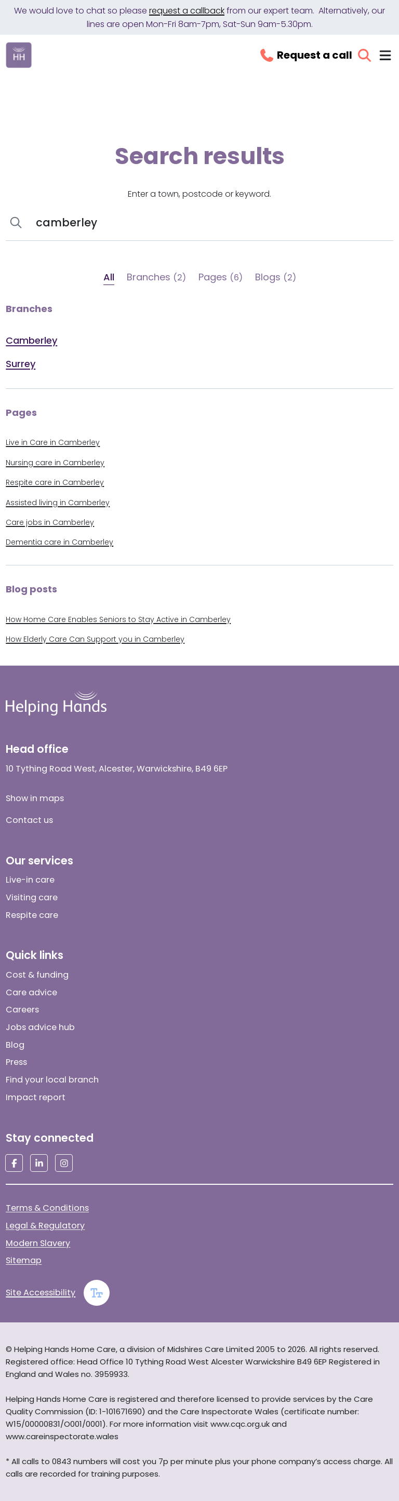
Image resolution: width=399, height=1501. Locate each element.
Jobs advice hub (40, 1027)
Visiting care (32, 897)
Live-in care (30, 880)
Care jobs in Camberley (50, 522)
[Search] (209, 223)
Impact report (35, 1097)
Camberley (31, 340)
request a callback (186, 11)
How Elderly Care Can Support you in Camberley (95, 639)
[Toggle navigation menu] (385, 55)
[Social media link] (14, 1163)
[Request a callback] (305, 55)
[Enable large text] (97, 1293)
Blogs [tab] (275, 277)
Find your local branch (52, 1080)
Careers (22, 1010)
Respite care (32, 915)
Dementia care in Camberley (59, 542)
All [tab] (108, 277)
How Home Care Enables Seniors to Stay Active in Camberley (118, 619)
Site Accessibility (40, 1293)
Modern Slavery (38, 1243)
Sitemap (24, 1260)
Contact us (29, 820)
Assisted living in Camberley (58, 502)
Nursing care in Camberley (55, 462)
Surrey (20, 363)
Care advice (31, 992)
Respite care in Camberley (55, 482)
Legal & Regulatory (45, 1226)
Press (16, 1062)
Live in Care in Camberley (53, 442)
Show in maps (35, 798)
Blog (15, 1045)
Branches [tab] (156, 277)
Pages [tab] (220, 277)
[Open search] (364, 55)
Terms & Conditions (47, 1208)
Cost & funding (37, 975)
